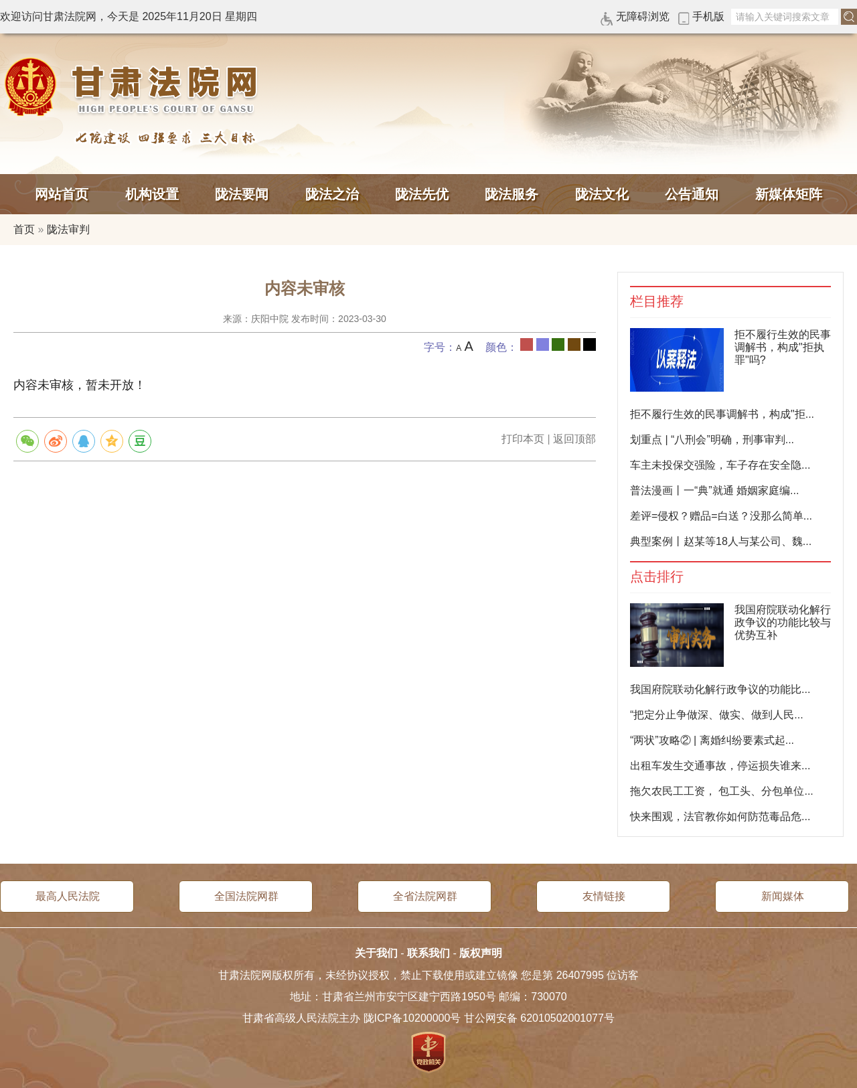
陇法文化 (602, 194)
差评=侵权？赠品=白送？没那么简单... (721, 516)
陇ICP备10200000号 (412, 1018)
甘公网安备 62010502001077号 (539, 1018)
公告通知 (691, 194)
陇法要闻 (241, 194)
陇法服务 (511, 194)
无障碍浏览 (643, 16)
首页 (24, 229)
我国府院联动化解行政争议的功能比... (720, 689)
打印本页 (522, 439)
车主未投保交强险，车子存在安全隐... (720, 465)
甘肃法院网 (134, 87)
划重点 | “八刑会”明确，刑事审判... (712, 439)
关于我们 (376, 953)
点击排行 (657, 577)
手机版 (708, 16)
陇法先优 (422, 194)
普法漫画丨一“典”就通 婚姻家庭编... (714, 490)
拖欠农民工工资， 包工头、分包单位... (721, 791)
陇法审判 (68, 229)
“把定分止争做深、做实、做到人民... (716, 714)
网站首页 (61, 194)
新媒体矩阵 (788, 194)
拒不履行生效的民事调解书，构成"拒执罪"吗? (782, 347)
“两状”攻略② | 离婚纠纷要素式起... (712, 740)
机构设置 (152, 194)
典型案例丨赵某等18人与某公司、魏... (720, 541)
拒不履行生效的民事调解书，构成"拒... (722, 414)
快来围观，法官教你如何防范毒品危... (720, 816)
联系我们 (428, 953)
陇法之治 (332, 194)
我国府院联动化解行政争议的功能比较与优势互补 (782, 622)
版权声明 (480, 953)
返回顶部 (574, 439)
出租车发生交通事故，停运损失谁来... (720, 765)
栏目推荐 (657, 302)
